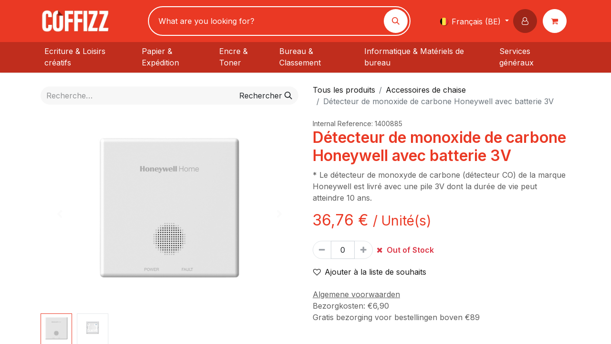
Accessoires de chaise (426, 90)
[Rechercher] (396, 21)
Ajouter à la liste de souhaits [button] (369, 272)
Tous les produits (344, 90)
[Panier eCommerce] (556, 21)
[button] (527, 21)
